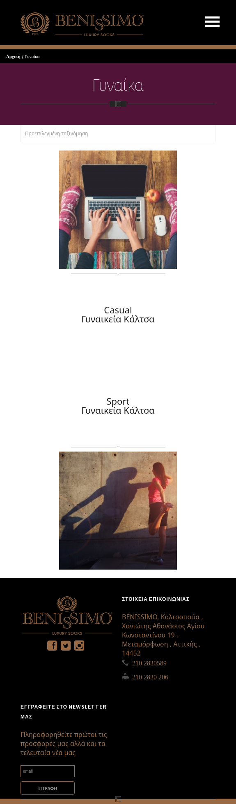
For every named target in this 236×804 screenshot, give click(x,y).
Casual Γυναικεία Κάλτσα (118, 314)
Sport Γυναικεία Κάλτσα (118, 405)
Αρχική (13, 56)
